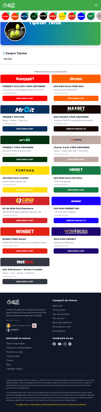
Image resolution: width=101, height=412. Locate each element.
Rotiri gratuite (59, 331)
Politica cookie (13, 356)
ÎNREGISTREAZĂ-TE (76, 129)
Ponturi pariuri (59, 310)
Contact (10, 360)
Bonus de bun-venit (62, 327)
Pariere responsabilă (15, 343)
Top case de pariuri (61, 314)
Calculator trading (14, 369)
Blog (8, 364)
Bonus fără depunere (62, 322)
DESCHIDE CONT (24, 98)
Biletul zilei (57, 306)
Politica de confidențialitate (18, 348)
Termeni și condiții (14, 352)
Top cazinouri (59, 318)
